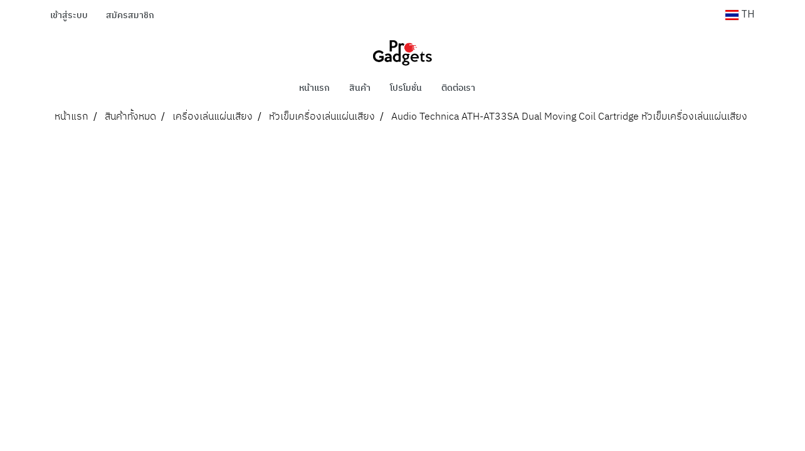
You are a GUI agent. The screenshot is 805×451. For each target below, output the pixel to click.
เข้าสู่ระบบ (69, 15)
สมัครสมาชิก (130, 15)
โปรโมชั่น (406, 88)
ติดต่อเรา (458, 88)
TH (740, 14)
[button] (503, 88)
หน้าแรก (314, 88)
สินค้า (360, 88)
